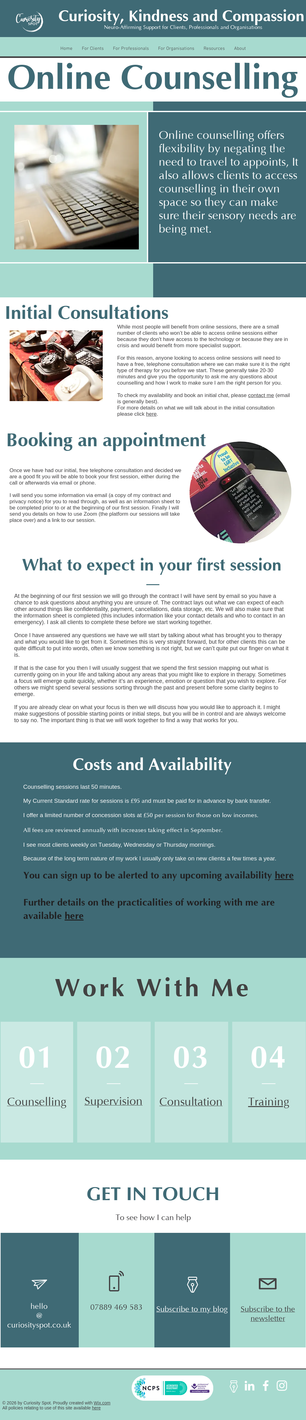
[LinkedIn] (249, 1386)
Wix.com (102, 1402)
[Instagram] (282, 1386)
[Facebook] (266, 1386)
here (151, 414)
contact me (261, 395)
